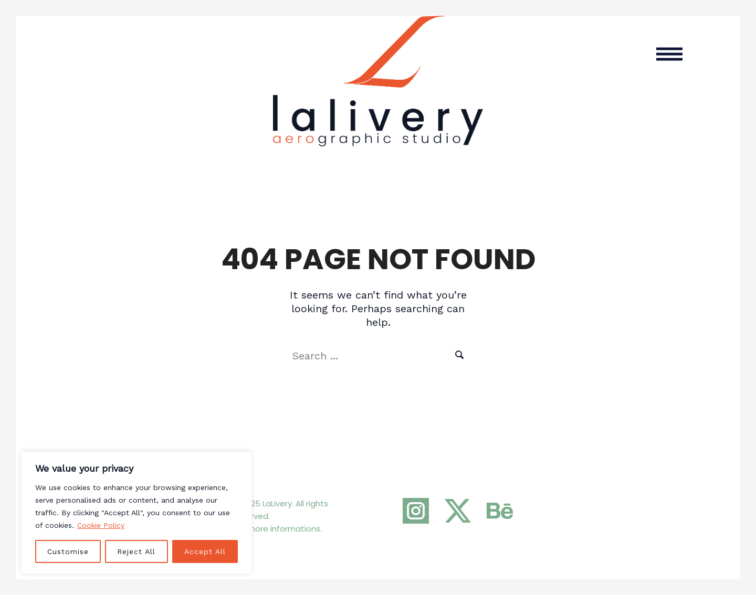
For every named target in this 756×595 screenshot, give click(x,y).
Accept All (205, 551)
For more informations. (278, 528)
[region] (136, 512)
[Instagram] (416, 510)
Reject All (136, 551)
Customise (68, 551)
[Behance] (500, 510)
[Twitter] (458, 510)
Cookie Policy (100, 525)
